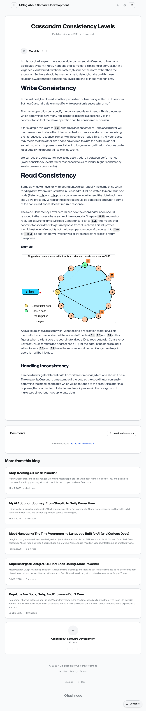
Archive (63, 671)
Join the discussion (121, 433)
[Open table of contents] (132, 703)
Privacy (74, 671)
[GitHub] (73, 649)
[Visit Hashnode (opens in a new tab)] (73, 695)
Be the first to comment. (82, 444)
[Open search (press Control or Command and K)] (118, 5)
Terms (83, 671)
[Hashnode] (78, 649)
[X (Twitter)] (42, 51)
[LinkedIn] (46, 51)
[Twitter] (68, 649)
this (41, 195)
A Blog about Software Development (44, 5)
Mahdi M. (34, 51)
